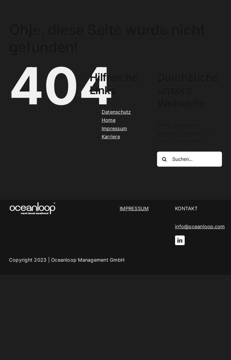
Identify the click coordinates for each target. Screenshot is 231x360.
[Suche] (164, 159)
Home (109, 120)
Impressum (114, 128)
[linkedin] (180, 240)
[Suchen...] (189, 159)
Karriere (111, 137)
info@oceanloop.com (200, 226)
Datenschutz (116, 112)
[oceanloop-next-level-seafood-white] (32, 202)
